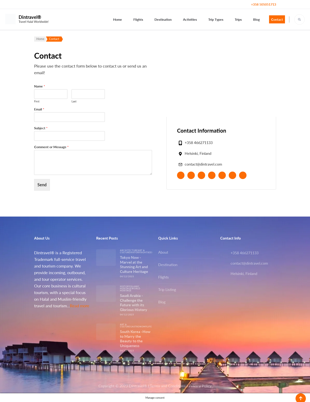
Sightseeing (148, 252)
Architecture (129, 250)
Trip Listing (167, 289)
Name (39, 86)
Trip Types (215, 19)
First (36, 101)
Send (42, 184)
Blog (256, 19)
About (163, 252)
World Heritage (130, 289)
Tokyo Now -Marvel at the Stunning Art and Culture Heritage (134, 264)
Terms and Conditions (168, 386)
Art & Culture (125, 325)
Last (74, 101)
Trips (238, 19)
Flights (138, 19)
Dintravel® (30, 17)
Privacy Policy (200, 386)
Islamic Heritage (130, 287)
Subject (41, 128)
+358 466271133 (199, 142)
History (135, 252)
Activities (190, 19)
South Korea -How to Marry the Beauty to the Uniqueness (135, 338)
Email (39, 109)
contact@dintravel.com (203, 164)
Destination (163, 19)
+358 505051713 (263, 4)
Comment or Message (51, 147)
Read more (79, 305)
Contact (277, 19)
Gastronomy (138, 326)
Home (117, 19)
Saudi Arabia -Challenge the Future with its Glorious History (133, 302)
